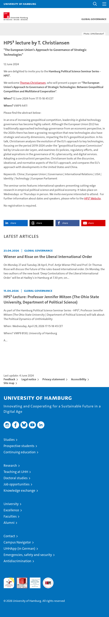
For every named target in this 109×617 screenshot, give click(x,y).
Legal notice (28, 379)
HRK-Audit (33, 581)
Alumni (9, 522)
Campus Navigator (17, 542)
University (11, 504)
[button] (95, 4)
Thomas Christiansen (33, 83)
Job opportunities (17, 484)
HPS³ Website (92, 198)
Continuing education (20, 452)
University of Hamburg (20, 4)
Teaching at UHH (16, 472)
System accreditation (48, 581)
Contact (9, 536)
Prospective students (19, 446)
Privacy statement (53, 379)
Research (10, 465)
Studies (9, 439)
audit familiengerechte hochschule (9, 583)
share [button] (13, 223)
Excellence (11, 510)
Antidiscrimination (17, 561)
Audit (20, 579)
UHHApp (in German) (19, 548)
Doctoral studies (16, 478)
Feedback (9, 379)
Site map (9, 383)
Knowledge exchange (19, 490)
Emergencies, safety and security (28, 555)
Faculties (10, 516)
